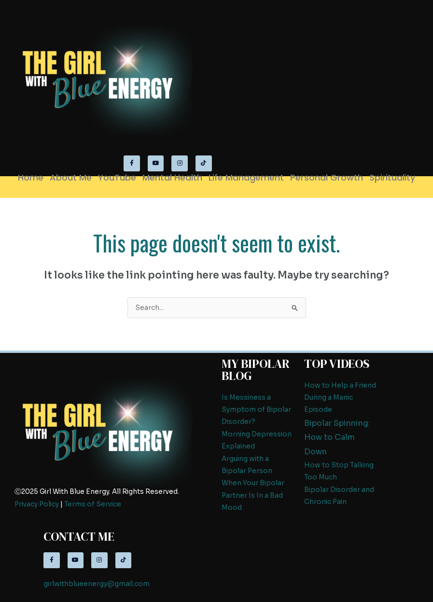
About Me (71, 177)
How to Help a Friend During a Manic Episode (340, 397)
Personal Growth (326, 177)
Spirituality (392, 177)
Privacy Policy (36, 504)
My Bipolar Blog (256, 369)
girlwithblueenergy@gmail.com (96, 584)
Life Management (246, 177)
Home (30, 177)
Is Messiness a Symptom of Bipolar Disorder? (256, 409)
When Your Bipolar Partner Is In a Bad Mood (253, 495)
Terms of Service (92, 504)
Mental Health (172, 177)
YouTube (117, 177)
